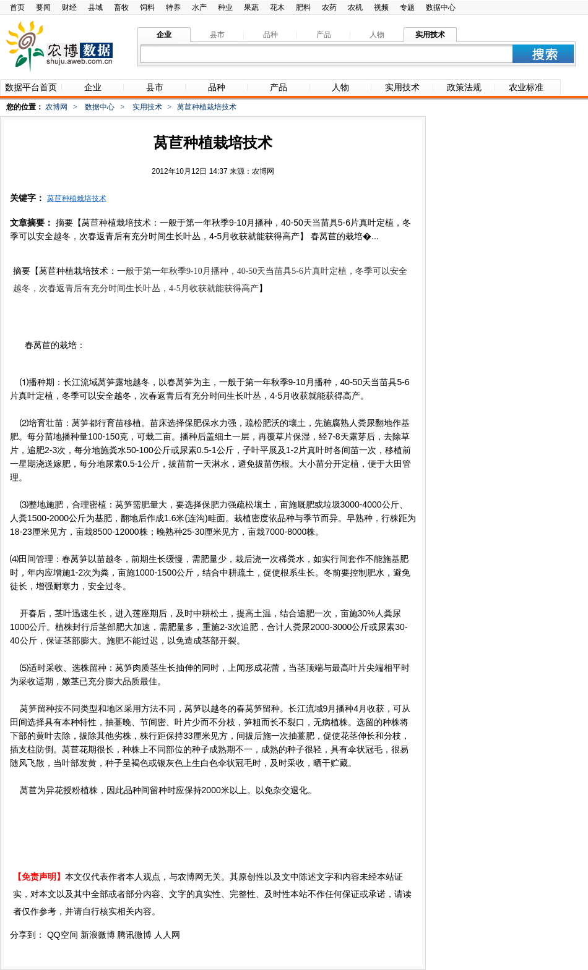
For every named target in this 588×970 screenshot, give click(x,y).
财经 (69, 7)
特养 (173, 7)
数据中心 (441, 7)
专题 (407, 7)
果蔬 (251, 7)
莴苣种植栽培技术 (76, 198)
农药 (329, 7)
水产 (199, 7)
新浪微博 (97, 935)
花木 (277, 7)
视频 (381, 7)
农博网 (56, 107)
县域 (95, 7)
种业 (225, 7)
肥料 (303, 7)
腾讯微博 (134, 935)
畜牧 (121, 7)
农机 (355, 7)
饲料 (147, 7)
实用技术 (147, 107)
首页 (17, 7)
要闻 (43, 7)
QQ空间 (62, 935)
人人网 (167, 935)
